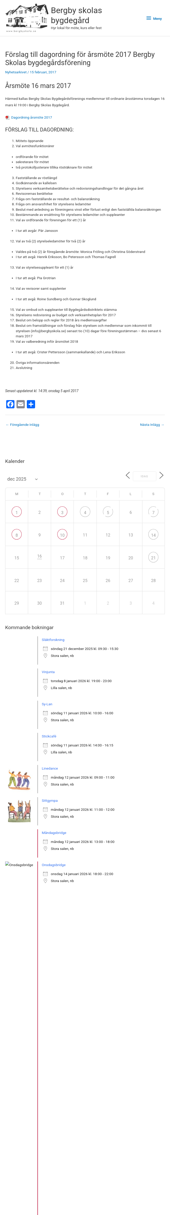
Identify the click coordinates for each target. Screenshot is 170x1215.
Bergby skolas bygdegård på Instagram (37, 1204)
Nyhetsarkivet (16, 73)
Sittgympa (50, 801)
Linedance (50, 769)
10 (62, 535)
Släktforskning (53, 640)
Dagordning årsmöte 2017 (31, 118)
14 (153, 535)
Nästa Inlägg (152, 425)
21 (153, 558)
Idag (142, 476)
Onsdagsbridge (54, 865)
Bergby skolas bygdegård (78, 15)
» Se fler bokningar (25, 929)
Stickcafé (49, 736)
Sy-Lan (47, 704)
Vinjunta (48, 672)
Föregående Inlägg (22, 425)
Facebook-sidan (84, 1204)
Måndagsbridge (54, 833)
